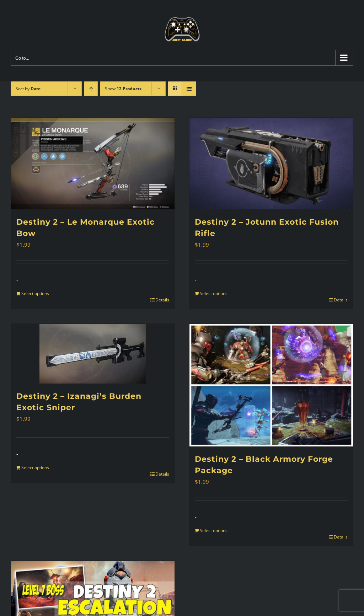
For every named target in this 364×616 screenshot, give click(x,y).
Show (123, 89)
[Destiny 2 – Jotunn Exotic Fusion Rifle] (271, 164)
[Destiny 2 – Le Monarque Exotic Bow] (93, 164)
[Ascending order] (91, 88)
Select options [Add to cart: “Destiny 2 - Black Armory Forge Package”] (214, 530)
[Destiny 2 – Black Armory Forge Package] (271, 385)
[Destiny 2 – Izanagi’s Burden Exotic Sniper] (93, 354)
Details (162, 300)
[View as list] (189, 89)
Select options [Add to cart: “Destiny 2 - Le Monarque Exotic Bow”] (35, 293)
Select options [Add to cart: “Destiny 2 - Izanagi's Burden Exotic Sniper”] (35, 468)
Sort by (28, 89)
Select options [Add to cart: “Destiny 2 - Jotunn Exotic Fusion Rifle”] (214, 293)
